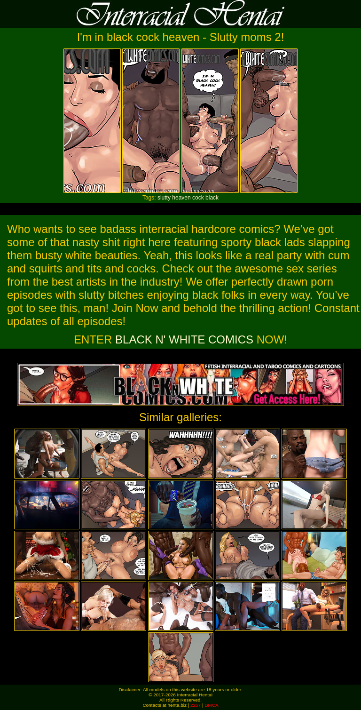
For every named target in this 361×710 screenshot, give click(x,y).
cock (198, 197)
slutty (164, 197)
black (212, 197)
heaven (181, 197)
